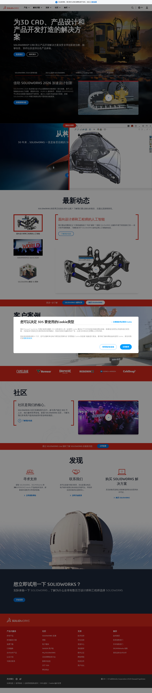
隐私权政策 (28, 338)
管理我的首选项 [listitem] (108, 347)
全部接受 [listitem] (126, 347)
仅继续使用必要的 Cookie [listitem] (122, 322)
